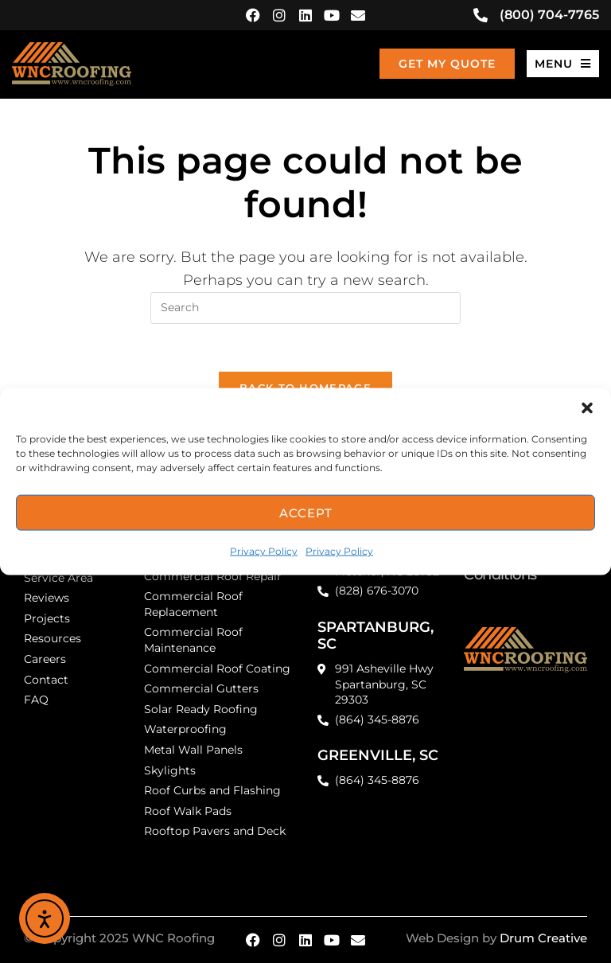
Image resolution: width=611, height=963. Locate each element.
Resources (52, 638)
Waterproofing (185, 729)
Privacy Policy (264, 551)
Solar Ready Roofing (201, 709)
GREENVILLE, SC (377, 755)
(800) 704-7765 (549, 14)
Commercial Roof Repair (213, 576)
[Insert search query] (305, 308)
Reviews (46, 598)
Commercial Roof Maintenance (193, 640)
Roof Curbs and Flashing (212, 790)
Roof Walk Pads (188, 811)
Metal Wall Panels (193, 750)
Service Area (58, 578)
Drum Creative (543, 937)
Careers (45, 659)
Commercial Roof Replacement (193, 604)
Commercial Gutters (201, 688)
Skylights (170, 770)
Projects (47, 618)
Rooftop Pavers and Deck (215, 831)
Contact (46, 680)
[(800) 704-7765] (480, 15)
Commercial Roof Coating (217, 668)
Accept (306, 512)
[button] (587, 408)
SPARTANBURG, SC (375, 635)
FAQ (36, 699)
